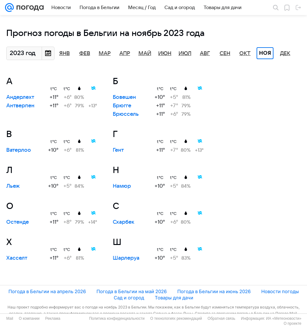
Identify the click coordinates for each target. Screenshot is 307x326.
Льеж (13, 186)
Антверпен (20, 106)
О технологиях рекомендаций (176, 318)
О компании (29, 318)
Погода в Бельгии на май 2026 (131, 291)
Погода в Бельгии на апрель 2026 (47, 291)
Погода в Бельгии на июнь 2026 (214, 291)
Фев (84, 53)
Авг (205, 53)
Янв (64, 53)
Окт (245, 53)
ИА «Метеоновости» (283, 318)
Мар (105, 53)
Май (144, 53)
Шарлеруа (126, 258)
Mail (9, 318)
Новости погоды (280, 291)
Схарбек (123, 222)
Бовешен (124, 97)
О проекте (292, 323)
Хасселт (16, 258)
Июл (185, 53)
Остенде (17, 222)
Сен (225, 53)
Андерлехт (20, 97)
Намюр (122, 186)
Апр (124, 53)
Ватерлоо (18, 150)
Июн (164, 53)
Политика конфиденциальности (116, 318)
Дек (285, 53)
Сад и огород (129, 298)
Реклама (52, 318)
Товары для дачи (174, 298)
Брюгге (122, 106)
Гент (118, 150)
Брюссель (126, 114)
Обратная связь (221, 318)
